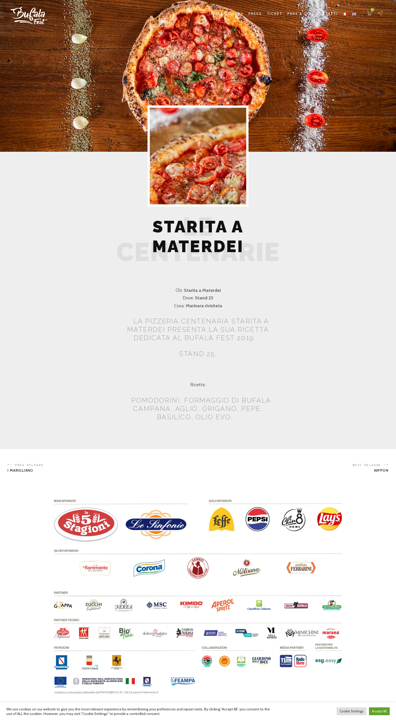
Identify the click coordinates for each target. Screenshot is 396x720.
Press (255, 13)
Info (214, 13)
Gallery (234, 13)
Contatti (327, 13)
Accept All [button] (379, 711)
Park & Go (299, 13)
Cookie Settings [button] (351, 711)
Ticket (275, 13)
